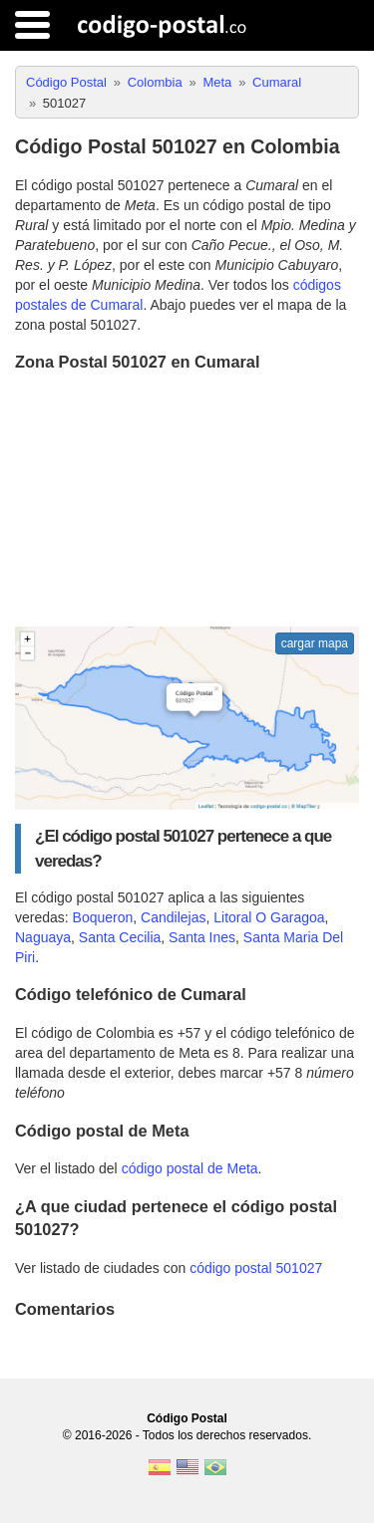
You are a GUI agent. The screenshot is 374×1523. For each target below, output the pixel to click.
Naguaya (43, 937)
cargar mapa (314, 643)
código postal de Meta (190, 1168)
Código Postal (187, 1418)
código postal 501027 (255, 1268)
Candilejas (173, 917)
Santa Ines (202, 937)
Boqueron (103, 917)
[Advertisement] (187, 501)
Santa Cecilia (120, 937)
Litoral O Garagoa (268, 917)
